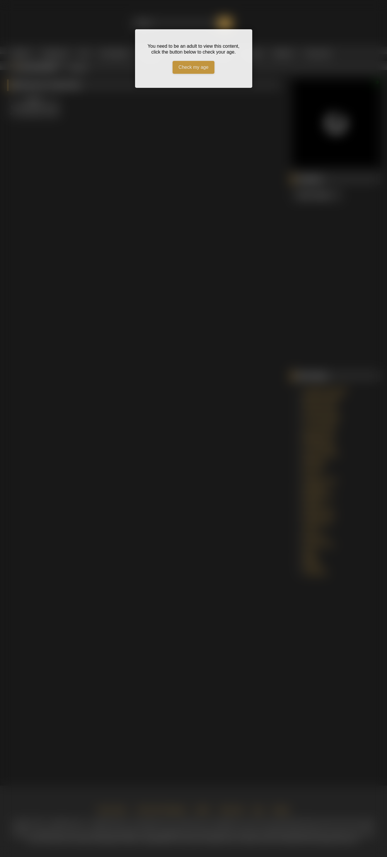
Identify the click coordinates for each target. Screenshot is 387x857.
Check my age (193, 67)
